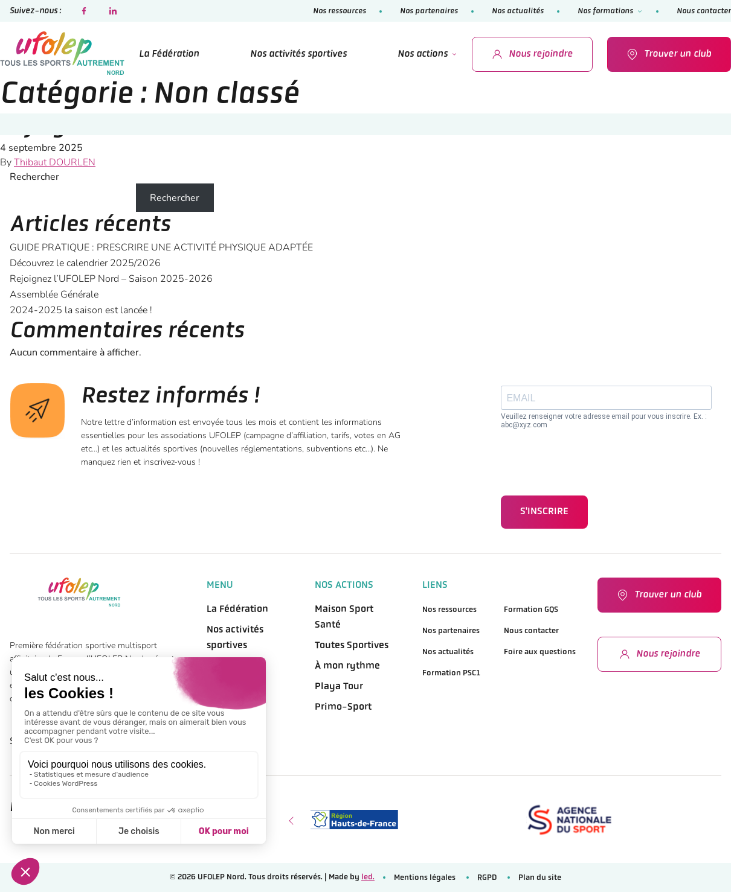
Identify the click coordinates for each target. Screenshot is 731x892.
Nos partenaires (429, 11)
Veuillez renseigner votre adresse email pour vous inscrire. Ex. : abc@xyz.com (604, 420)
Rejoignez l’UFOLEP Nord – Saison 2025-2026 (235, 127)
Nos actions (423, 54)
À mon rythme (347, 666)
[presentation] (592, 462)
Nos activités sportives (298, 54)
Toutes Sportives (351, 646)
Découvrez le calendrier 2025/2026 (85, 263)
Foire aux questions (540, 652)
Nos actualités (518, 11)
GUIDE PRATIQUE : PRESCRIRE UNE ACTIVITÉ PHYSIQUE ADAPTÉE (161, 247)
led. (368, 877)
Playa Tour (339, 687)
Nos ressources (339, 11)
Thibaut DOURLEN (54, 162)
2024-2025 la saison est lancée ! (81, 310)
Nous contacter (704, 11)
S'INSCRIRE (544, 512)
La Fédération (169, 54)
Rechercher (34, 176)
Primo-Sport (343, 707)
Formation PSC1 (451, 673)
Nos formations (605, 11)
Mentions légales (425, 878)
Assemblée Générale (54, 294)
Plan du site (539, 878)
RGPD (487, 878)
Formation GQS (531, 610)
